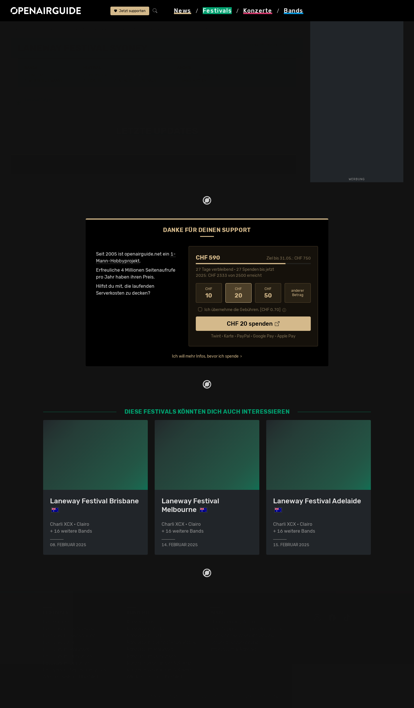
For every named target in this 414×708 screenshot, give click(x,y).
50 (268, 293)
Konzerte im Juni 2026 (151, 656)
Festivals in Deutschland (69, 635)
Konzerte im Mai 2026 (150, 649)
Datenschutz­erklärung (234, 642)
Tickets (94, 80)
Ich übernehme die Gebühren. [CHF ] (242, 310)
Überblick (97, 75)
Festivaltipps (57, 621)
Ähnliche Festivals (137, 80)
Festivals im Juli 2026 (66, 663)
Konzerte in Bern (145, 635)
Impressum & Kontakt (233, 649)
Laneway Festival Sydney (116, 29)
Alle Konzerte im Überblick (155, 677)
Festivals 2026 (59, 642)
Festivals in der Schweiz (69, 628)
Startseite (21, 29)
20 (238, 293)
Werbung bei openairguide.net (243, 635)
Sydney (254, 51)
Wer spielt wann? (46, 80)
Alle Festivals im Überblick (71, 677)
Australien (74, 29)
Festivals (47, 29)
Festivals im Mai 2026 (66, 649)
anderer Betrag (297, 293)
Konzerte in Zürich (146, 628)
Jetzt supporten (129, 11)
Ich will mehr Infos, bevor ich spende (205, 356)
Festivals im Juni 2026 (67, 656)
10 (209, 293)
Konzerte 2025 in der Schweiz (159, 663)
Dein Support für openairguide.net (247, 628)
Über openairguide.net (234, 621)
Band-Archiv (193, 80)
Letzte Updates (133, 75)
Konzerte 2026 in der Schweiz (159, 670)
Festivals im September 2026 (74, 670)
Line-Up (36, 75)
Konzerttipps (140, 621)
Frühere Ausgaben (199, 75)
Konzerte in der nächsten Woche (162, 642)
